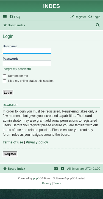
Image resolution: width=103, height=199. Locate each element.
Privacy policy (37, 142)
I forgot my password (17, 68)
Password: (10, 58)
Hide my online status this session (28, 80)
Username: (10, 46)
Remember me (15, 75)
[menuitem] (14, 17)
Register (10, 154)
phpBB (37, 178)
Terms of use (13, 142)
